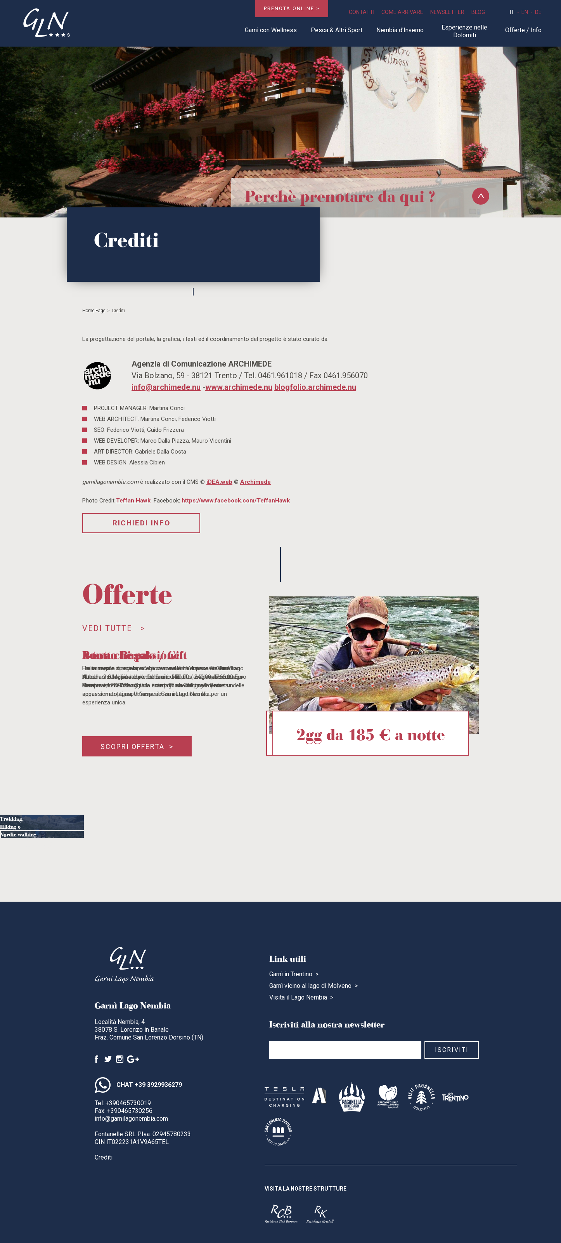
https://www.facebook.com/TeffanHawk (236, 500)
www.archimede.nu (238, 387)
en (524, 12)
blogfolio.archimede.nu (315, 387)
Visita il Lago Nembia (298, 997)
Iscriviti (452, 1050)
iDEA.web (219, 481)
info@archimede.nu (166, 387)
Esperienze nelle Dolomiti (464, 31)
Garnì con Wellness (271, 30)
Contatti (361, 12)
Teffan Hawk (133, 500)
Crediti (104, 1157)
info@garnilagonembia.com (131, 1118)
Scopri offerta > (136, 746)
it (512, 12)
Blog (478, 12)
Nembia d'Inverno (400, 30)
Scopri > (45, 847)
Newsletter (447, 12)
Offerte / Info (523, 30)
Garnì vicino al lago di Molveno (310, 985)
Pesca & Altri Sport (336, 30)
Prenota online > (292, 8)
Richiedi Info (141, 522)
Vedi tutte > (113, 628)
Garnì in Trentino (290, 974)
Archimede (255, 481)
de (538, 12)
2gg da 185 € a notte (370, 733)
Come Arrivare (402, 12)
